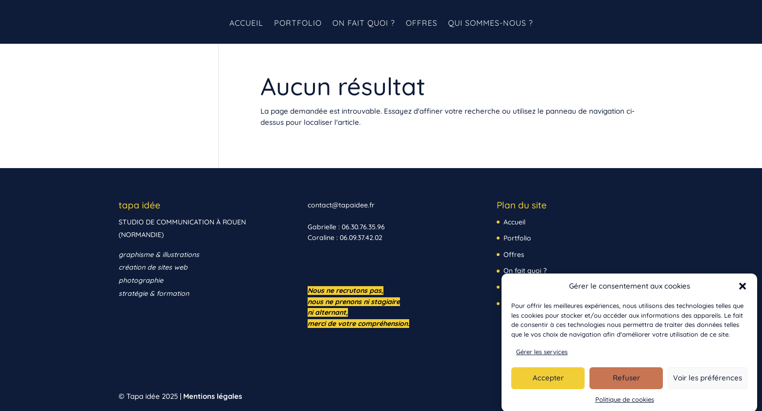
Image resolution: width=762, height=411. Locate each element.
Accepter (548, 381)
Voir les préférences (707, 381)
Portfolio (298, 23)
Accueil (246, 23)
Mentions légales (212, 396)
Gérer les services (542, 356)
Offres (421, 23)
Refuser (626, 381)
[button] (742, 290)
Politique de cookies (624, 403)
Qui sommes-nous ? (490, 23)
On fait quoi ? (363, 23)
